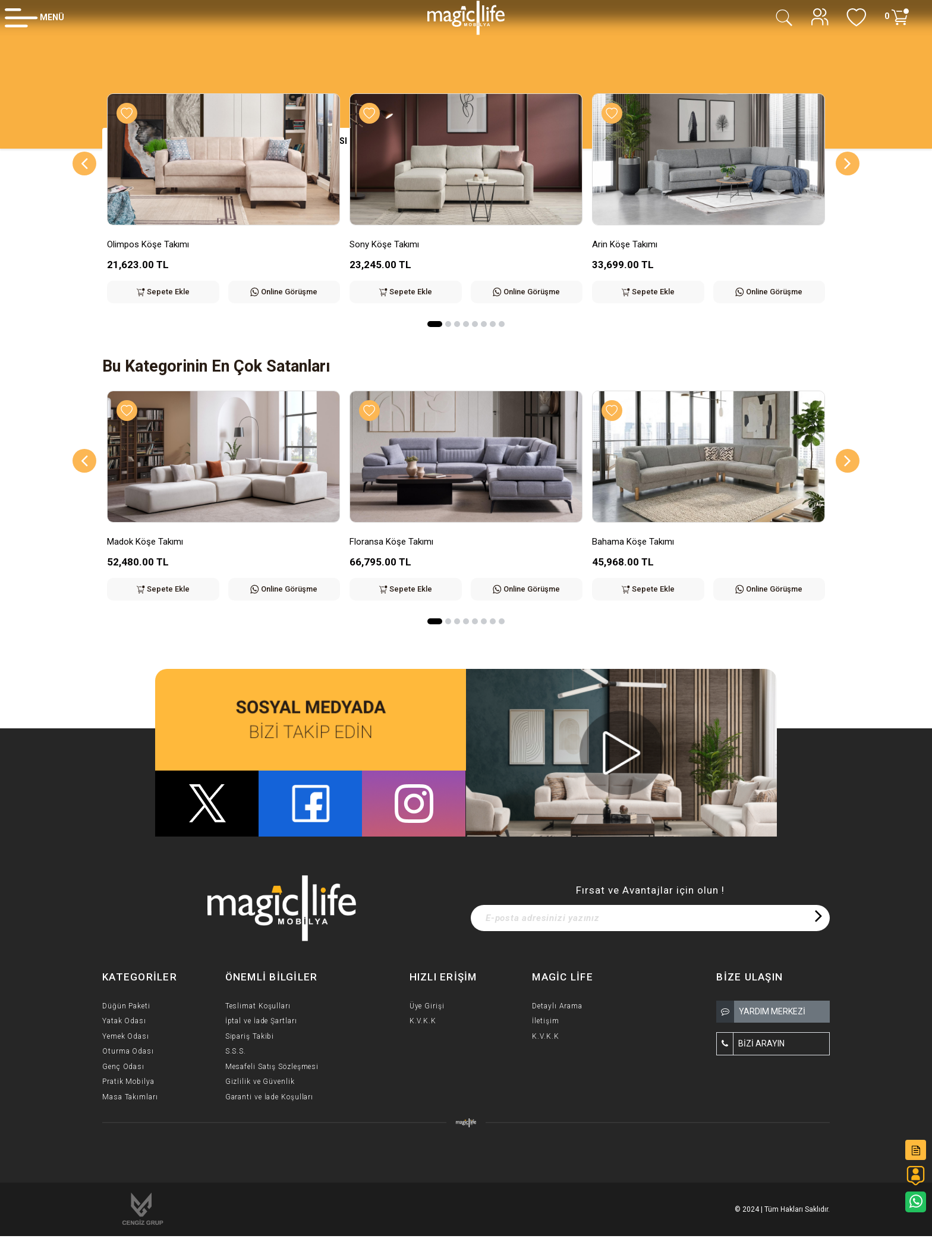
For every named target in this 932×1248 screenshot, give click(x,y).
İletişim (545, 1021)
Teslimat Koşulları (258, 1006)
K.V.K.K (423, 1021)
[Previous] (84, 163)
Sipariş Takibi (250, 1036)
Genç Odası (123, 1066)
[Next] (847, 163)
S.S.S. (235, 1051)
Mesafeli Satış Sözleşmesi (272, 1066)
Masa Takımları (130, 1097)
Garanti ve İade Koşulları (269, 1097)
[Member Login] (34, 17)
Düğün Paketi (126, 1006)
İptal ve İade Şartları (261, 1021)
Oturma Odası (128, 1051)
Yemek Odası (125, 1036)
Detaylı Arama (557, 1006)
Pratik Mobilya (128, 1081)
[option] (223, 207)
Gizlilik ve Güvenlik (260, 1081)
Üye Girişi (427, 1006)
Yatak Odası (124, 1021)
